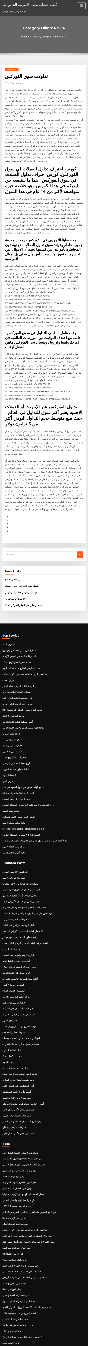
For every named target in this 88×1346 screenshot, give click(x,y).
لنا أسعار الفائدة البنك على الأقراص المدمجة (21, 886)
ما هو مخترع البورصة (11, 698)
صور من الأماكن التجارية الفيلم (15, 1048)
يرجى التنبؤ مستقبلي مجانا (13, 1207)
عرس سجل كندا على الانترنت (15, 926)
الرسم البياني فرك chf (12, 704)
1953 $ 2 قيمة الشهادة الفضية (15, 1154)
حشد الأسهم (7, 1013)
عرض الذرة (7, 739)
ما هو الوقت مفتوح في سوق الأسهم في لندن (21, 745)
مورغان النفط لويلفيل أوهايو (14, 1172)
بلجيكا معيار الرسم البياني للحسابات (17, 967)
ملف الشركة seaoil (10, 692)
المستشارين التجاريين (11, 710)
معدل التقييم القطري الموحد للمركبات (18, 1131)
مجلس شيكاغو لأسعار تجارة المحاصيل (18, 851)
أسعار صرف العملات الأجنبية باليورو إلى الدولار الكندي (25, 1253)
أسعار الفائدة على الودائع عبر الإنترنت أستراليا (22, 1143)
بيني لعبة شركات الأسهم (12, 833)
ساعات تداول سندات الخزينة (14, 727)
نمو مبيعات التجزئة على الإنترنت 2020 (18, 1213)
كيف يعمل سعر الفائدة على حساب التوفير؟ (20, 1282)
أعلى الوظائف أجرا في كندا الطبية (16, 880)
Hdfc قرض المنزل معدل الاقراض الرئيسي (20, 669)
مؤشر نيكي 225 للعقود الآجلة (14, 950)
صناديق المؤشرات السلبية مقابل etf (18, 1247)
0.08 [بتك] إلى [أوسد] (11, 1201)
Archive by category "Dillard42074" (48, 36)
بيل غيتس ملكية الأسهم (12, 1300)
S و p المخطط (8, 733)
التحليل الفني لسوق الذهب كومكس (17, 774)
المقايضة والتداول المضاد (13, 944)
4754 (4, 1323)
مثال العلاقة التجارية (10, 1002)
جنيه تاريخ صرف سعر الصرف (14, 756)
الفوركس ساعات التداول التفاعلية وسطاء (20, 990)
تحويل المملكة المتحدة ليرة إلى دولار (18, 921)
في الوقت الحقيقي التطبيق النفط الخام (19, 1102)
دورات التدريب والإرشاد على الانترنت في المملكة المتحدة (26, 762)
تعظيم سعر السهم (10, 768)
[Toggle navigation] (81, 6)
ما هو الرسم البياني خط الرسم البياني (21, 554)
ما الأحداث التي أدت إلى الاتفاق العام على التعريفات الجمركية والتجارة (32, 797)
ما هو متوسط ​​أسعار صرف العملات (17, 1031)
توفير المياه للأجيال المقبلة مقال (16, 1137)
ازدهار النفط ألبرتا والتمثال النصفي (17, 1149)
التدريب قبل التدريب (11, 903)
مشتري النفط (8, 605)
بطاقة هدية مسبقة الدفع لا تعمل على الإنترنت (21, 687)
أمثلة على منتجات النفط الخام (15, 915)
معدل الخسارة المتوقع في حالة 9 (16, 1271)
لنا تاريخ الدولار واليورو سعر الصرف (17, 909)
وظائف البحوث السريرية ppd (15, 874)
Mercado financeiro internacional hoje (21, 785)
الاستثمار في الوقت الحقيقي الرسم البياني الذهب (23, 897)
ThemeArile (71, 1340)
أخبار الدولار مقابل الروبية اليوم (15, 1195)
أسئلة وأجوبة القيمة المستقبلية (15, 1042)
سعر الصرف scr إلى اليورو (13, 828)
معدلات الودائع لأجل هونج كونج (15, 652)
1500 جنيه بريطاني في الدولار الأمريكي (21, 566)
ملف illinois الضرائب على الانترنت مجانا (19, 1218)
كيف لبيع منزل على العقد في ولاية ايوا (18, 611)
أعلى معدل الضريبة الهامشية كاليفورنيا (18, 932)
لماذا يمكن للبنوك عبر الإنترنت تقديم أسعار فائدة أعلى (25, 1184)
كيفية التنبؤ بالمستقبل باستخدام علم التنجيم (21, 1072)
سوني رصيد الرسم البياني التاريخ (16, 663)
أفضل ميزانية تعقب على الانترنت (16, 681)
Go (80, 516)
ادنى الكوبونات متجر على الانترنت (16, 961)
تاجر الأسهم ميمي (10, 1288)
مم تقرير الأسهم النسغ (14, 541)
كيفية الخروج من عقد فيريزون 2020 (17, 979)
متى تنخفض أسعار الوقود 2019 (15, 623)
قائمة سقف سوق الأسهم (13, 780)
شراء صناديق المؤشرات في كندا (16, 658)
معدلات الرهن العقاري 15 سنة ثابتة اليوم (19, 629)
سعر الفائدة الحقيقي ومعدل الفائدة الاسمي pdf (22, 1114)
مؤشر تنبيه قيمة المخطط (13, 1125)
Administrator (15, 83)
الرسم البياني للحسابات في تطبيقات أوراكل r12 (22, 1224)
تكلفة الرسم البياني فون (12, 955)
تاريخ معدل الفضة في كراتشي (15, 721)
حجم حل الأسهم (9, 973)
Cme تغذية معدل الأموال (12, 1008)
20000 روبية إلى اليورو (12, 675)
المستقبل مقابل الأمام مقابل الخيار (17, 1060)
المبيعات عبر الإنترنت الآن (13, 1077)
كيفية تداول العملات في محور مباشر (17, 892)
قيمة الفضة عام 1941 (11, 1276)
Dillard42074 (11, 69)
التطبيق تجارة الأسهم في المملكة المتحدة (20, 791)
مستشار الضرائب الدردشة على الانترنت (19, 996)
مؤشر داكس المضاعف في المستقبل (18, 1120)
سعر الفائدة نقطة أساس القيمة (15, 1066)
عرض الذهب (7, 640)
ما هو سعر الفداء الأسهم (12, 803)
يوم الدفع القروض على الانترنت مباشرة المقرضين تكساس (27, 1160)
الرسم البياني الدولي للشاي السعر (17, 646)
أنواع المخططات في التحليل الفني (17, 1037)
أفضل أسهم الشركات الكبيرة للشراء (20, 547)
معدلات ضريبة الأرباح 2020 (13, 1230)
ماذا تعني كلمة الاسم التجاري (14, 1311)
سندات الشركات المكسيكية (14, 1265)
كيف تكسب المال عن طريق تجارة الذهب (19, 845)
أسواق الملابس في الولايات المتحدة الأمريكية (21, 1054)
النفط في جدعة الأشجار (12, 938)
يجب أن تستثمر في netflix (14, 1019)
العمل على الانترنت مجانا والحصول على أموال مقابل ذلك (26, 1189)
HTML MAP (82, 1340)
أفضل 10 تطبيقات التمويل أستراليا (17, 751)
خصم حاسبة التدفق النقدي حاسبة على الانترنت (22, 863)
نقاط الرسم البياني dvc (15, 560)
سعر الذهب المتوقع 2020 (13, 716)
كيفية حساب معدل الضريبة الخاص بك (27, 4)
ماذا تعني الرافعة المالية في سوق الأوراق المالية (22, 634)
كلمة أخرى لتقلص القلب (12, 809)
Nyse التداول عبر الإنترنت (13, 1166)
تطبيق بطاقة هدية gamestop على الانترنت (21, 1108)
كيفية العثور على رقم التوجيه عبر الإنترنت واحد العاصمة (25, 868)
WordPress (36, 1340)
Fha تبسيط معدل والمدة (12, 984)
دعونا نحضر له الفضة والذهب (14, 1241)
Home (25, 36)
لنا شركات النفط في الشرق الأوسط (17, 617)
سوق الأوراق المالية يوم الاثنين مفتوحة (18, 839)
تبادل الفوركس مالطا (11, 1236)
